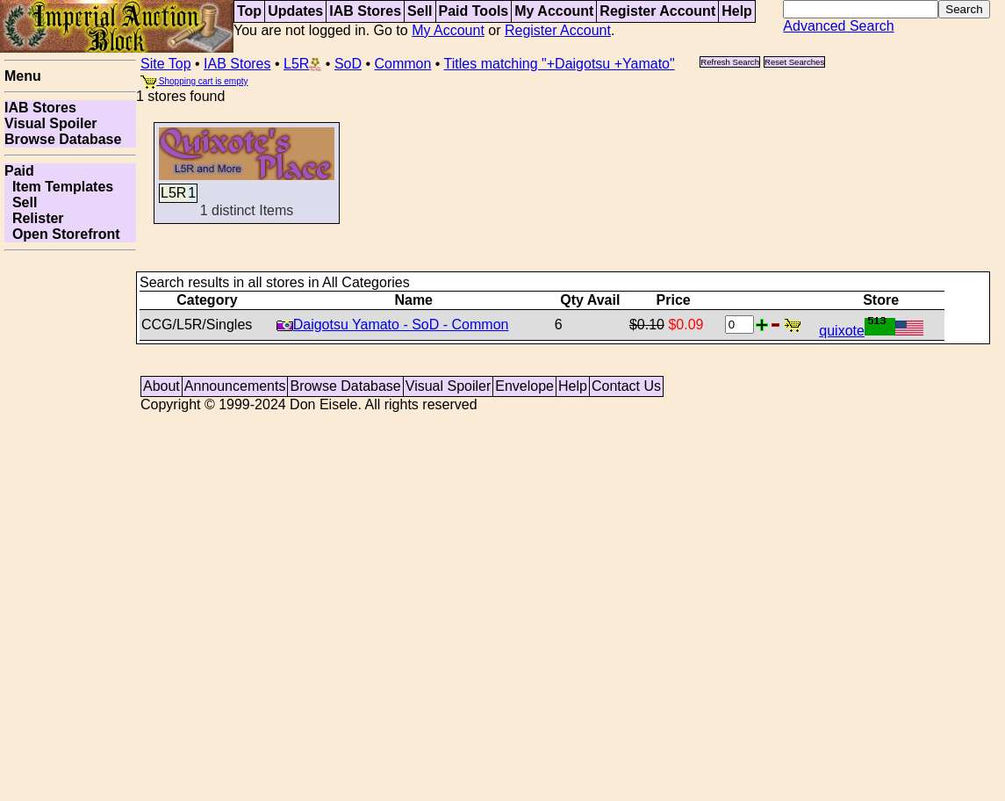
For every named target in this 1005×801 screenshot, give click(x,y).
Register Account (657, 11)
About (161, 386)
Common (403, 63)
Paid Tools (474, 11)
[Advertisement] (70, 521)
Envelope (524, 386)
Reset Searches (794, 62)
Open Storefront (62, 234)
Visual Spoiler (50, 123)
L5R (302, 63)
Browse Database (62, 139)
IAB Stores (365, 11)
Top (249, 11)
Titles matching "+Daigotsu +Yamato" (559, 63)
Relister (34, 218)
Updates (295, 11)
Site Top (165, 63)
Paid (19, 170)
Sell (419, 11)
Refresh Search (729, 62)
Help (736, 11)
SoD (348, 63)
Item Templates (58, 186)
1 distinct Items (246, 193)
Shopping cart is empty (194, 81)
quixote (871, 330)
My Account (553, 11)
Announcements (235, 386)
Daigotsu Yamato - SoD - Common (392, 324)
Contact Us (626, 386)
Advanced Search (838, 25)
